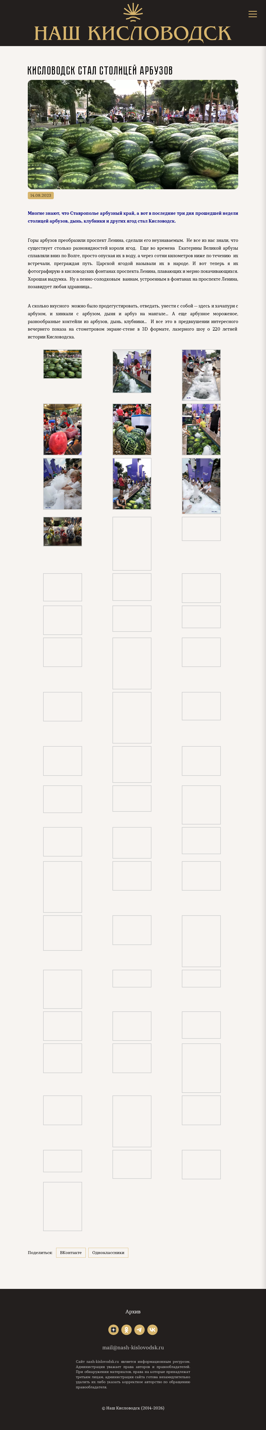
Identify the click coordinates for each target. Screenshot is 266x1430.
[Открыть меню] (252, 14)
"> (113, 1330)
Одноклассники (108, 1252)
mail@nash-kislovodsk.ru (133, 1347)
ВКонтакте (71, 1252)
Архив (133, 1311)
